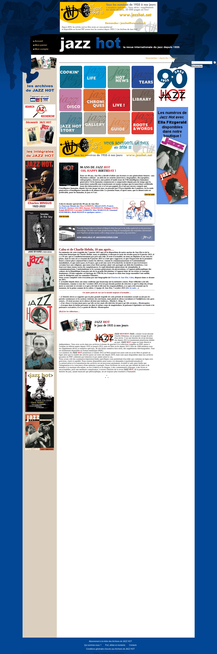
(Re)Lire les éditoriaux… (69, 311)
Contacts (133, 645)
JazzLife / (164, 58)
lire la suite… (132, 288)
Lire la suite (150, 194)
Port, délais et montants (115, 645)
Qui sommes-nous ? (92, 645)
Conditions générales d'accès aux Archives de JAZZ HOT (110, 649)
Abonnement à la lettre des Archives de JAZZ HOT (110, 641)
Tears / (173, 58)
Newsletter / (152, 58)
